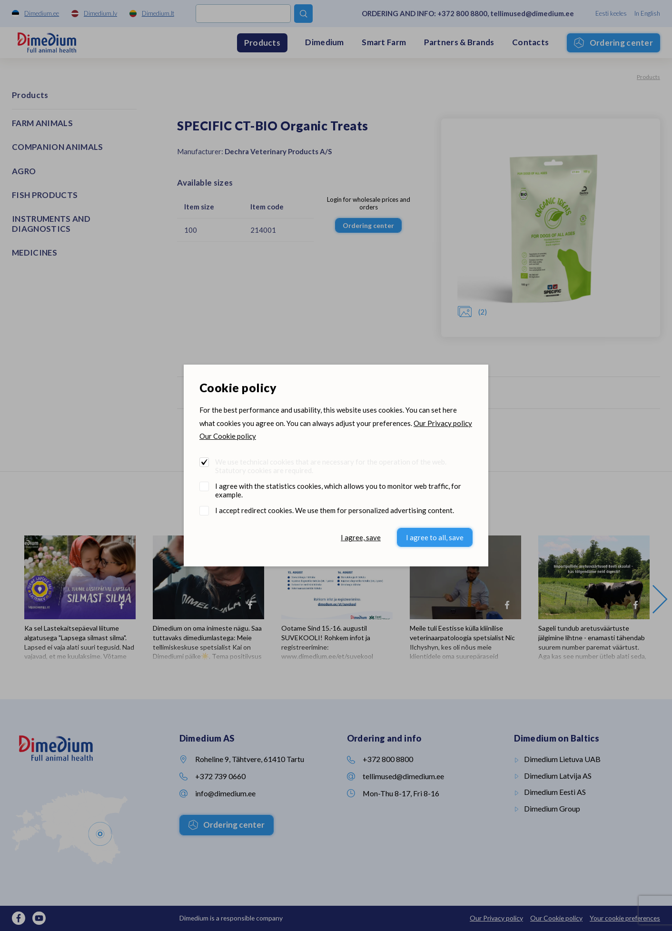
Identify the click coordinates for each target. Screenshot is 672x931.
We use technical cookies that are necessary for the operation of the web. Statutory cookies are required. (330, 466)
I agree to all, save (435, 537)
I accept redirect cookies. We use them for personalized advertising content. (334, 510)
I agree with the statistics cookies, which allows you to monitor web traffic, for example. (338, 490)
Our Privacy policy (443, 423)
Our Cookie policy (227, 436)
